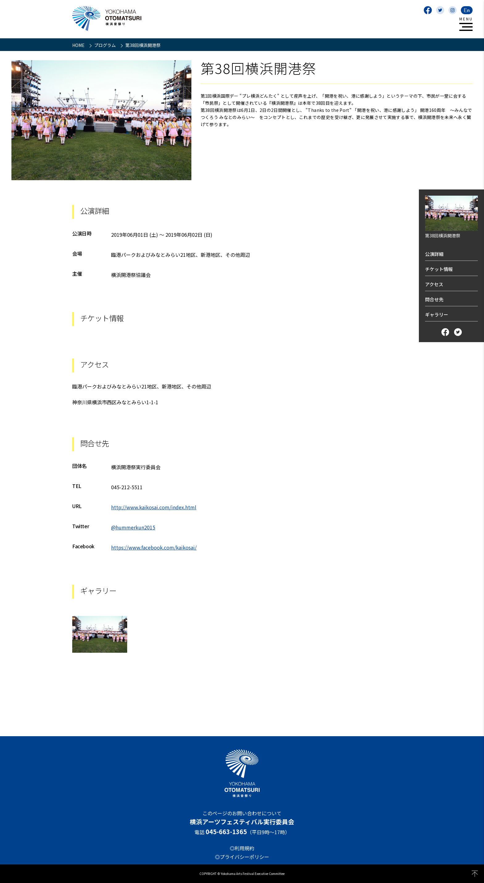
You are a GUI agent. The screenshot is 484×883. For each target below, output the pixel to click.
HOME (79, 45)
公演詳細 (434, 254)
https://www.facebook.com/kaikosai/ (154, 547)
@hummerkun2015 (133, 527)
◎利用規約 (242, 848)
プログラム (105, 45)
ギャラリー (436, 314)
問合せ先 (434, 299)
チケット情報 (439, 269)
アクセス (434, 284)
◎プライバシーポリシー (242, 857)
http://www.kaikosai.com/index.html (153, 507)
